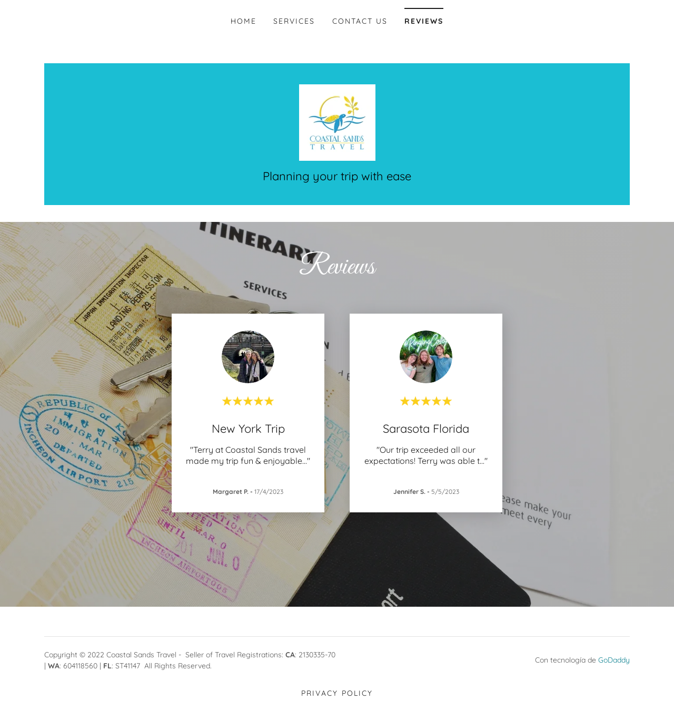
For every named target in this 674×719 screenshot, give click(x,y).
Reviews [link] (423, 21)
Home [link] (243, 21)
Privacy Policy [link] (336, 693)
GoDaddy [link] (614, 660)
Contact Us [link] (360, 21)
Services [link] (294, 21)
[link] (337, 121)
